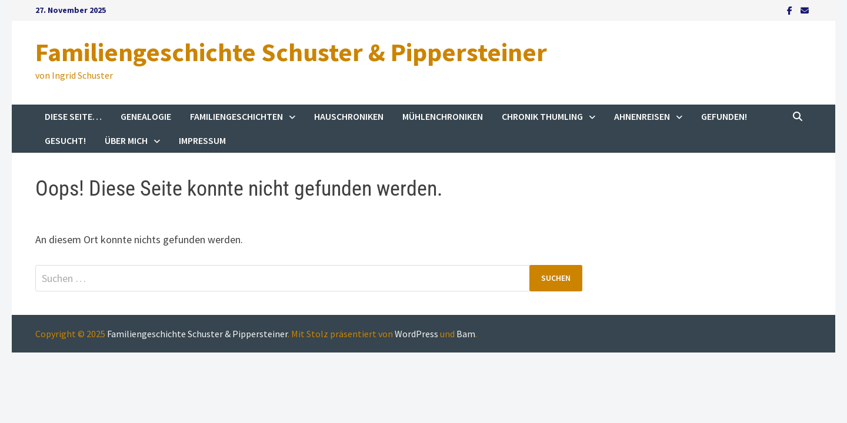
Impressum (202, 140)
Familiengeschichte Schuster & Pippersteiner (291, 52)
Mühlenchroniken (442, 116)
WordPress (416, 334)
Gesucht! (65, 140)
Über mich (126, 140)
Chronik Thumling (542, 116)
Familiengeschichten (236, 116)
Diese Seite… (73, 116)
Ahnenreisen (642, 116)
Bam (465, 334)
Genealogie (146, 116)
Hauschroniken (349, 116)
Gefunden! (724, 116)
